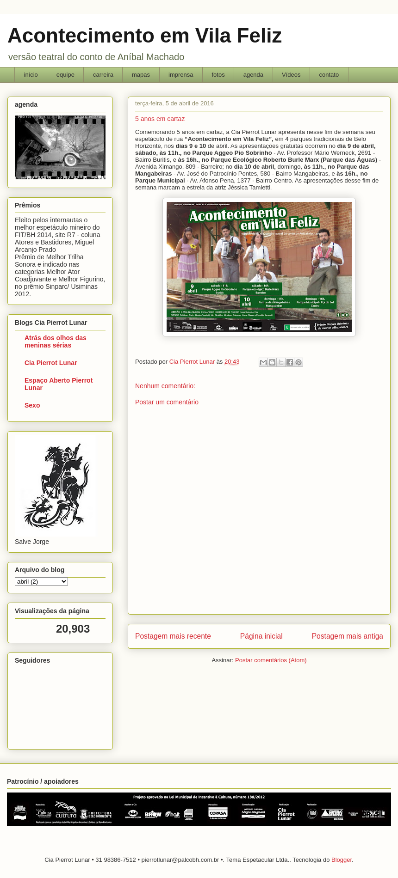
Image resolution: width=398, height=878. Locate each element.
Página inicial (261, 636)
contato (329, 74)
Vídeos (291, 74)
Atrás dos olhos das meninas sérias (56, 341)
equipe (65, 74)
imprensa (180, 74)
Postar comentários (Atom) (271, 660)
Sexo (32, 405)
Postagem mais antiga (347, 636)
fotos (217, 74)
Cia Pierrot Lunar (51, 362)
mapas (141, 74)
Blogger (341, 859)
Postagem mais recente (173, 636)
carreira (103, 74)
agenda (253, 74)
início (31, 74)
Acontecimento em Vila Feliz (144, 35)
